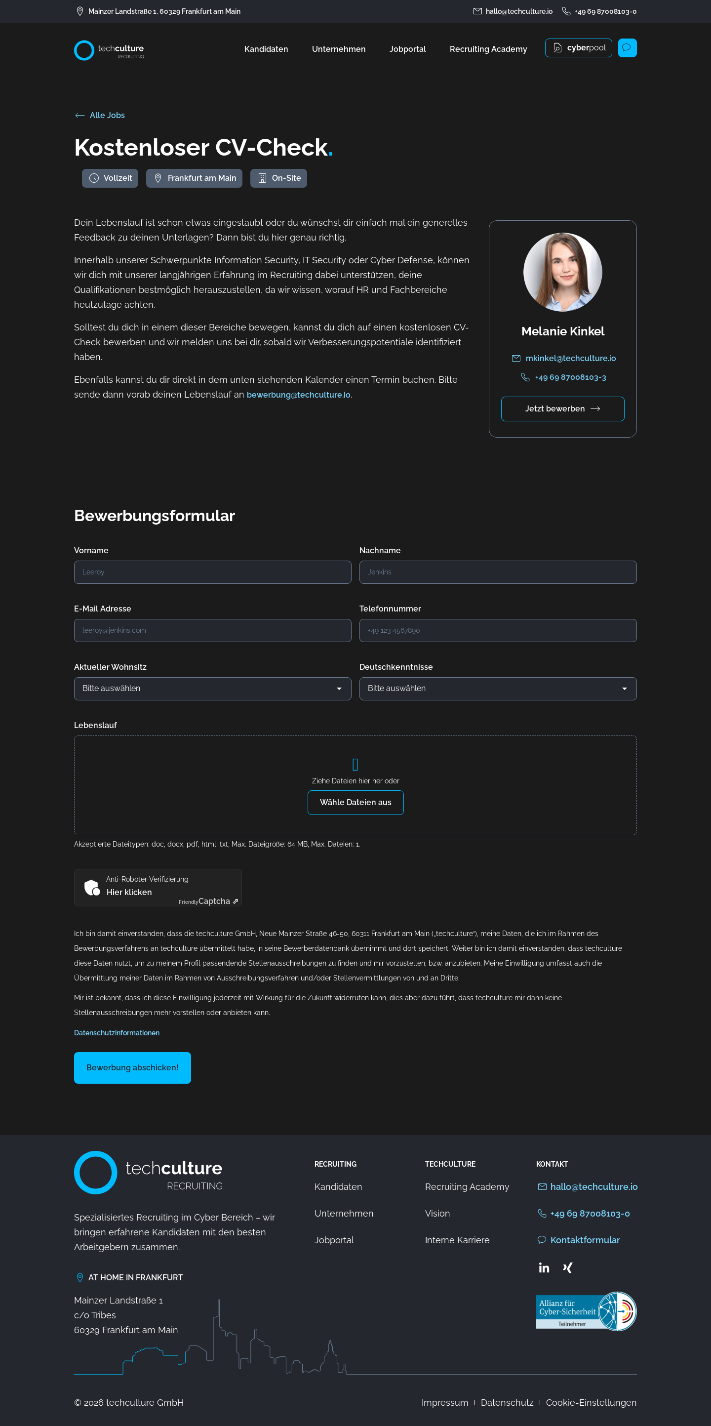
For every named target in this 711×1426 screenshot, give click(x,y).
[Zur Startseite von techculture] (109, 50)
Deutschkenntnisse (396, 667)
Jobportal (408, 49)
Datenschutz (507, 1402)
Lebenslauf (95, 725)
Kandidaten (266, 49)
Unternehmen (339, 49)
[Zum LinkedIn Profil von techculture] (544, 1267)
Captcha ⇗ (208, 901)
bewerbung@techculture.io (299, 395)
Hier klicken (129, 892)
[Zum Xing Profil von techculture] (568, 1267)
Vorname (91, 550)
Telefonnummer (390, 608)
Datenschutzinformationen (116, 1033)
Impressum (445, 1402)
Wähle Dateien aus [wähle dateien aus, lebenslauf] (356, 802)
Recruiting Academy (488, 49)
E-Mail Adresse (102, 608)
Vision (437, 1213)
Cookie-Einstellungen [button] (591, 1402)
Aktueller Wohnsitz (110, 667)
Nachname (380, 550)
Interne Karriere (457, 1240)
